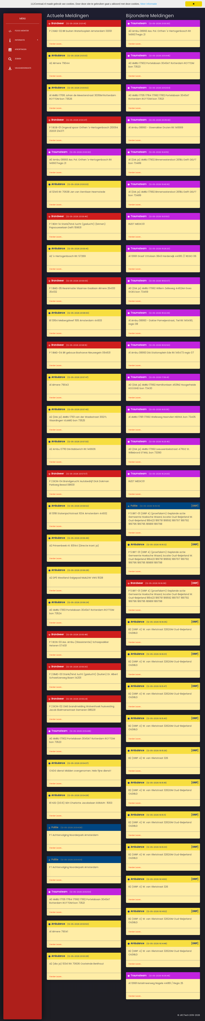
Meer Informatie (148, 3)
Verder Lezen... (55, 43)
